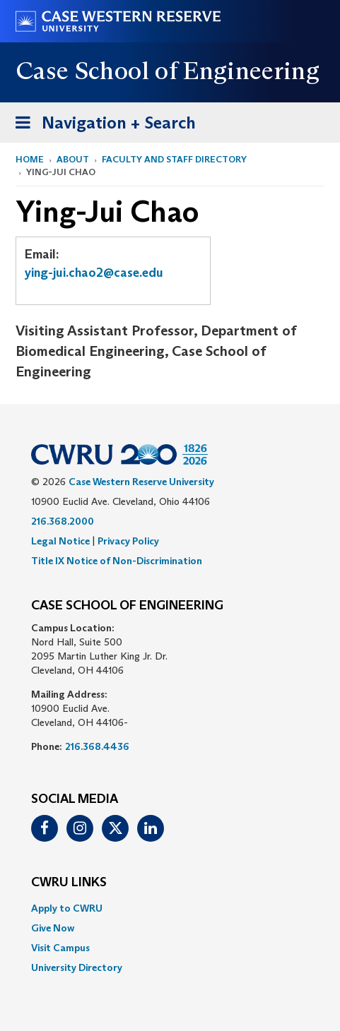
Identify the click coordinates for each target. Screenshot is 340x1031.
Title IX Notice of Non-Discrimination (116, 560)
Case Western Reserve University (141, 481)
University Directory (76, 967)
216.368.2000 (62, 521)
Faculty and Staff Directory (174, 159)
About (73, 159)
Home (30, 159)
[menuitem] (170, 908)
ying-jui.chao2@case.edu (94, 272)
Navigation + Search (101, 125)
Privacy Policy (128, 541)
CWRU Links (69, 883)
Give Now (52, 928)
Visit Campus (60, 947)
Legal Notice (60, 541)
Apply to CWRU (66, 908)
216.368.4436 (97, 746)
